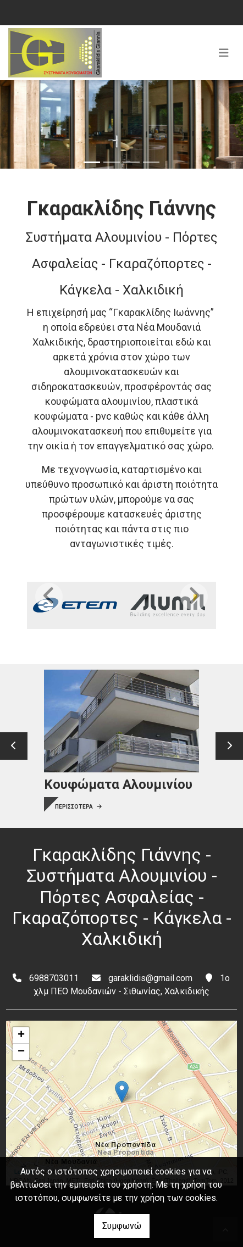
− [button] (21, 1052)
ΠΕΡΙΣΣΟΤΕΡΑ (78, 807)
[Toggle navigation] (223, 52)
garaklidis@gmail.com (150, 978)
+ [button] (21, 1035)
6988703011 (54, 978)
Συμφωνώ (121, 1226)
